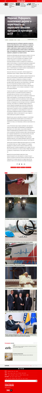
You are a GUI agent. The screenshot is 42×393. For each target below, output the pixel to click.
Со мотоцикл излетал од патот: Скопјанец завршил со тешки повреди (23, 5)
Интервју (26, 378)
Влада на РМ (23, 167)
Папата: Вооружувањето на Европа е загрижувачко (12, 288)
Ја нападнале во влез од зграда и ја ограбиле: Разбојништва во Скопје (12, 5)
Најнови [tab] (32, 173)
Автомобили (13, 378)
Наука (6, 378)
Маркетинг (9, 383)
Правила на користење (8, 387)
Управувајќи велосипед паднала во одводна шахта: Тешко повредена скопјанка (34, 5)
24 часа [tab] (31, 365)
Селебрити (16, 376)
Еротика (19, 378)
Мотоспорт (19, 372)
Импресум (6, 383)
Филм (10, 376)
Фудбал (9, 372)
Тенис (17, 372)
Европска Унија (28, 167)
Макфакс (6, 39)
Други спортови (24, 372)
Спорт (6, 372)
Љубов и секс (17, 374)
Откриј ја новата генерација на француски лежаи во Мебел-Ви (23, 354)
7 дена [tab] (33, 365)
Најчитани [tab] (35, 173)
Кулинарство (24, 374)
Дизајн (27, 374)
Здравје (9, 374)
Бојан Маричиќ (13, 167)
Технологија (9, 378)
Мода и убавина (13, 374)
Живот (6, 374)
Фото (21, 378)
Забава (16, 378)
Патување (21, 374)
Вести (6, 370)
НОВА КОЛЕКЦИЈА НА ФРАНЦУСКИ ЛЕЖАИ (18, 353)
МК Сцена (19, 376)
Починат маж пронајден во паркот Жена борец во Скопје (13, 265)
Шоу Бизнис (7, 376)
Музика (13, 376)
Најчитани (7, 365)
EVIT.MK (14, 344)
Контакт (13, 383)
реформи (18, 167)
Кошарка (11, 372)
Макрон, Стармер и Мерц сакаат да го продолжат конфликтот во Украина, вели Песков (18, 311)
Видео (24, 378)
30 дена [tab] (36, 365)
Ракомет (14, 372)
